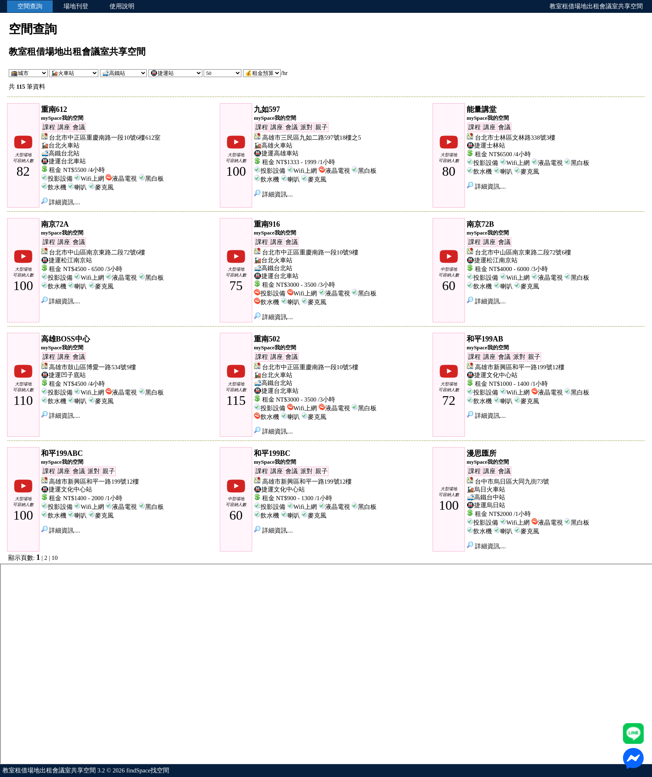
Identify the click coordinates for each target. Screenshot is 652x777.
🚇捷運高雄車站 (276, 153)
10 (54, 557)
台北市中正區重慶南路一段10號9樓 (310, 252)
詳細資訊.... (60, 202)
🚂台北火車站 (60, 145)
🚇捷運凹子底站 (63, 375)
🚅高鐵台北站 (60, 153)
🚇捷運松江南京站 (66, 260)
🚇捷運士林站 (486, 145)
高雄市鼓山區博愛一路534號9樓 (92, 367)
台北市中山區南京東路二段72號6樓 (97, 252)
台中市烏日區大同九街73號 (512, 481)
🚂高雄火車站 (273, 145)
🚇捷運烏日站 (486, 505)
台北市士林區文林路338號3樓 (515, 137)
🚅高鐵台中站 (486, 497)
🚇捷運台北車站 (63, 161)
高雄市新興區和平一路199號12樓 (520, 367)
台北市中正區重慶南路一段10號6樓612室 (105, 137)
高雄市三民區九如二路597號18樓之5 (311, 137)
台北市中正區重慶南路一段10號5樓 (310, 367)
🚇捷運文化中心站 (492, 375)
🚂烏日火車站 (486, 489)
